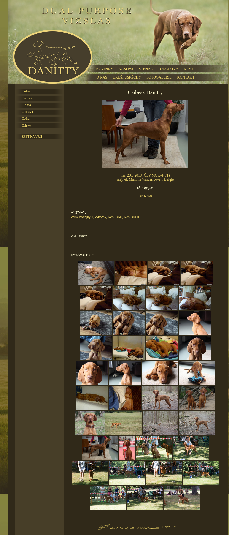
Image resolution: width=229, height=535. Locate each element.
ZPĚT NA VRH (32, 136)
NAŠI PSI (126, 69)
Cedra (25, 118)
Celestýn (27, 112)
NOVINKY (104, 69)
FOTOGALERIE (159, 77)
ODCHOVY (169, 69)
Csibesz (27, 91)
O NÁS (101, 77)
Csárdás (27, 98)
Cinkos (26, 105)
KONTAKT (185, 77)
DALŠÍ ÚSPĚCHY (127, 77)
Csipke (26, 125)
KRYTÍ (189, 69)
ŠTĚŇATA (147, 69)
